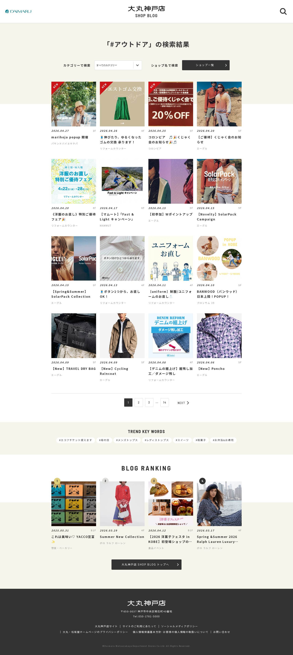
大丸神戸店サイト (106, 626)
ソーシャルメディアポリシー (179, 626)
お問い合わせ (221, 632)
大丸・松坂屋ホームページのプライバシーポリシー (95, 632)
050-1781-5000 (149, 616)
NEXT (183, 402)
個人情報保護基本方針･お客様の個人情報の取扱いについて (171, 632)
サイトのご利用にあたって (140, 626)
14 (164, 402)
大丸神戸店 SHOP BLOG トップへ (150, 564)
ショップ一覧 (211, 65)
